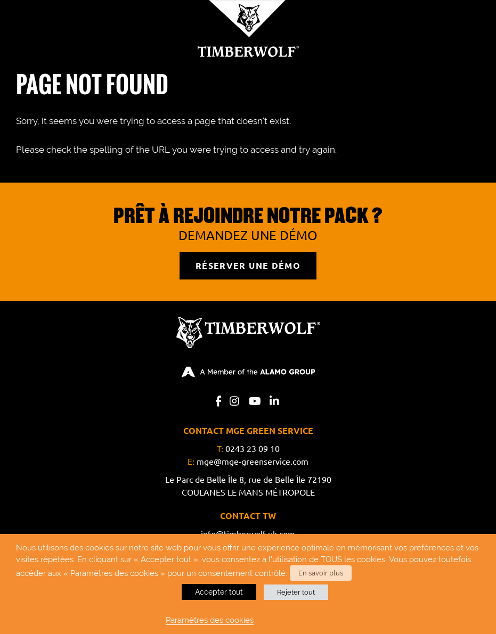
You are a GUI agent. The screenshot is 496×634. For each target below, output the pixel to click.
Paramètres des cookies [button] (210, 619)
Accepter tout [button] (219, 592)
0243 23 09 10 (252, 449)
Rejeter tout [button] (296, 592)
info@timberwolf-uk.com (248, 534)
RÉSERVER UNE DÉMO (248, 265)
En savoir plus (320, 574)
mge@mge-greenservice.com (252, 461)
